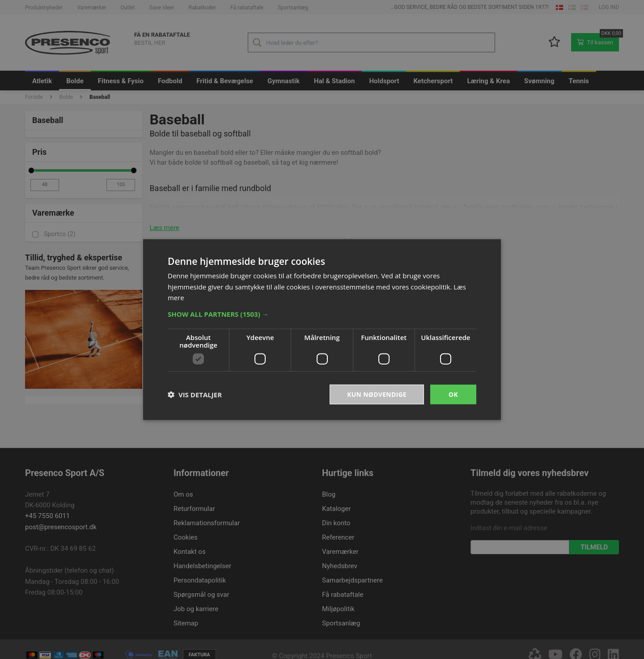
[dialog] (322, 329)
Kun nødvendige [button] (376, 394)
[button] (322, 314)
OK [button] (453, 394)
